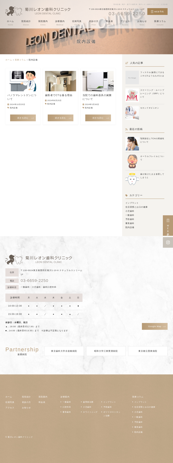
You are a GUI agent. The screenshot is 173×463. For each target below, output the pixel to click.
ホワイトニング (90, 412)
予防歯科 (129, 219)
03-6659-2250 (34, 281)
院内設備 (14, 108)
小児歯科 (129, 211)
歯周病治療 (88, 402)
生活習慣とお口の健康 (136, 207)
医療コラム (160, 23)
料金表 (109, 23)
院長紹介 (26, 23)
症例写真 (77, 23)
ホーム (10, 23)
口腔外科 (67, 407)
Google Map (154, 326)
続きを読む (23, 118)
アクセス (125, 23)
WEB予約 (157, 11)
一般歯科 (129, 215)
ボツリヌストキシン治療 (111, 414)
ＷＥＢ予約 (168, 226)
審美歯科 (129, 223)
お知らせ (142, 23)
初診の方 (94, 23)
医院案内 (43, 23)
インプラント (132, 203)
